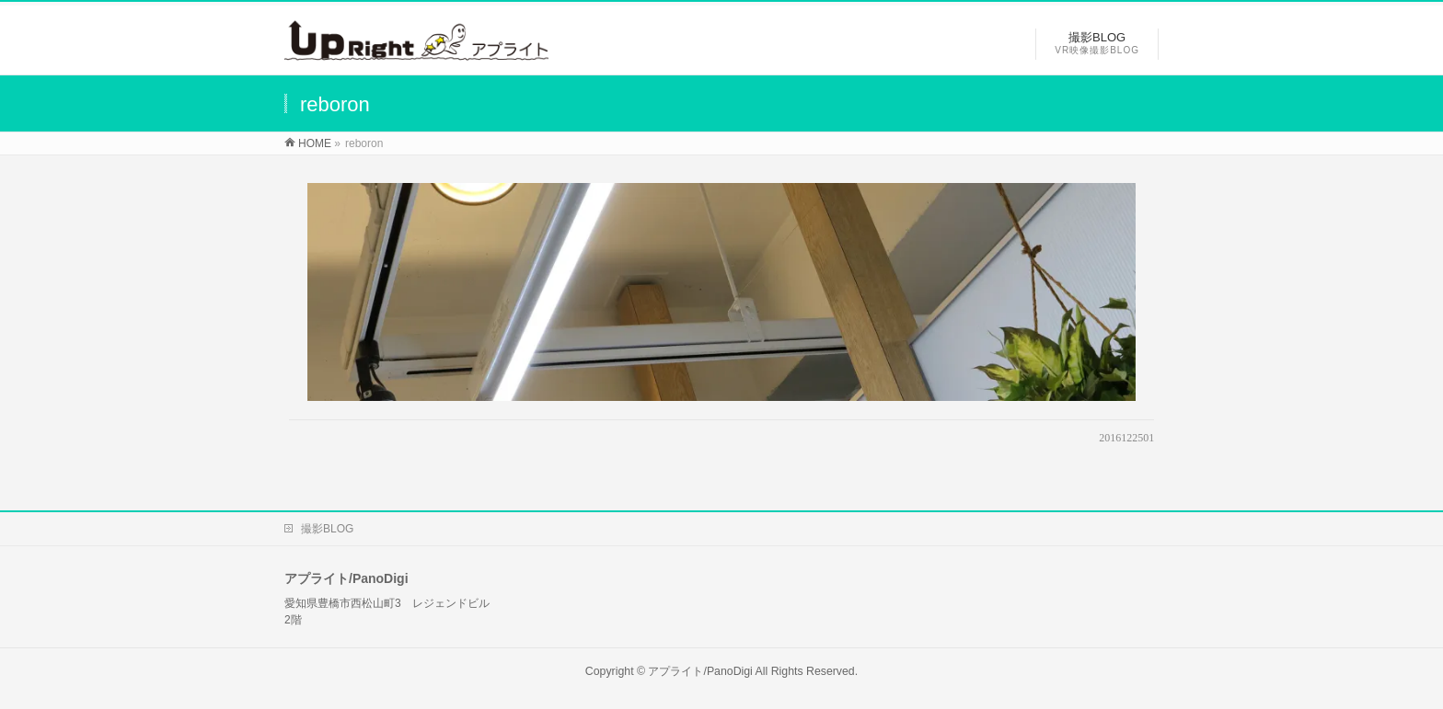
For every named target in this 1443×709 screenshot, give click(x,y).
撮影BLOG (327, 528)
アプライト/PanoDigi (700, 671)
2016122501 (1126, 437)
